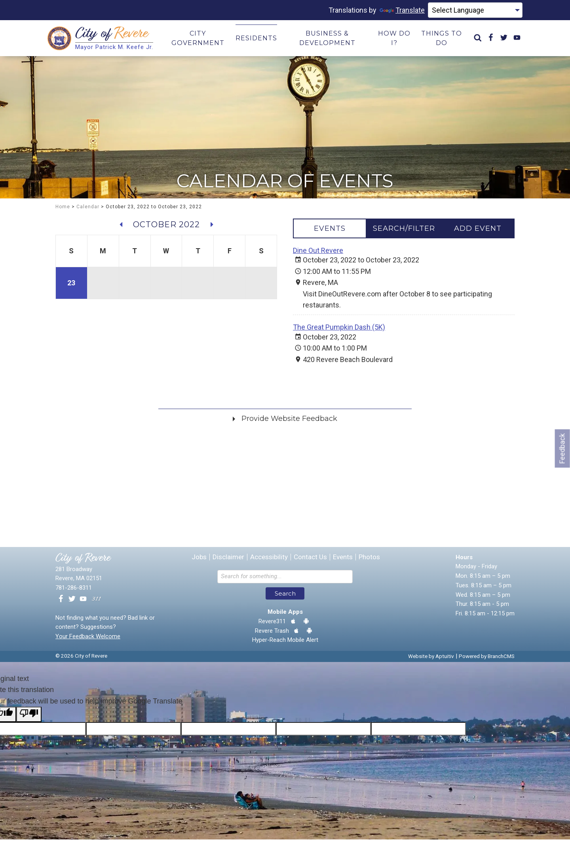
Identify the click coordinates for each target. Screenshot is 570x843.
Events (343, 560)
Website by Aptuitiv (431, 659)
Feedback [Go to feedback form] (562, 448)
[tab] (330, 232)
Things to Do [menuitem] (441, 39)
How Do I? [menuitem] (394, 39)
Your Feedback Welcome (87, 639)
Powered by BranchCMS (487, 659)
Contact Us (310, 560)
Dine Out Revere (318, 253)
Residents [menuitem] (256, 39)
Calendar (87, 210)
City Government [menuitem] (197, 39)
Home (62, 210)
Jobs (199, 560)
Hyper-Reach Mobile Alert (285, 643)
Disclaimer (228, 560)
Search (285, 597)
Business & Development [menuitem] (327, 39)
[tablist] (404, 231)
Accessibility (269, 560)
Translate (402, 10)
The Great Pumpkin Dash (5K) (339, 330)
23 (71, 286)
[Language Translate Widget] (475, 10)
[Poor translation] (29, 717)
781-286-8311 (73, 591)
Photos (369, 560)
